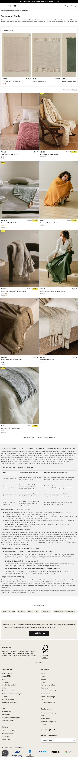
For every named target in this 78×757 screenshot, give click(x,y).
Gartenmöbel (7, 712)
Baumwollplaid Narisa (39, 81)
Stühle (43, 673)
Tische (43, 676)
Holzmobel (6, 714)
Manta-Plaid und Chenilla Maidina (11, 359)
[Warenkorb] (72, 6)
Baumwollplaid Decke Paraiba (10, 223)
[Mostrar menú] (3, 6)
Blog (3, 679)
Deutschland (47, 740)
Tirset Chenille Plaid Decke (11, 81)
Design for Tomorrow (9, 702)
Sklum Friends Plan (8, 731)
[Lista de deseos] (75, 6)
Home (3, 10)
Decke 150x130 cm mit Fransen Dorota (13, 291)
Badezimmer (45, 694)
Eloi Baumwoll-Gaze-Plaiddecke (11, 428)
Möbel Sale (6, 740)
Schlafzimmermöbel (48, 691)
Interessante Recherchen (11, 717)
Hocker (43, 679)
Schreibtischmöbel (48, 702)
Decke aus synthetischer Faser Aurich (52, 291)
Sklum (6, 676)
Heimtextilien (10, 10)
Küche (43, 700)
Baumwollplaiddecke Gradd (49, 223)
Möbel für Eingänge (48, 697)
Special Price (6, 737)
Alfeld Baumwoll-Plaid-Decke (49, 154)
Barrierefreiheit (8, 720)
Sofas (43, 682)
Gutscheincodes (8, 734)
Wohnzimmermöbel (48, 685)
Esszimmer (45, 688)
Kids (3, 709)
